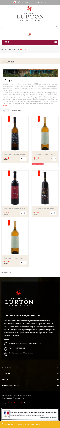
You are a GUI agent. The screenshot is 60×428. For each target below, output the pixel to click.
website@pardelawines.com (23, 353)
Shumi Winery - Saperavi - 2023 (14, 209)
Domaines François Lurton (15, 403)
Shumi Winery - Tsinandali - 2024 (15, 258)
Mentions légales (6, 395)
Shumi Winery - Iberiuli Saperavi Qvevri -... (45, 209)
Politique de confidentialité (22, 395)
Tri (3, 110)
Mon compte (5, 374)
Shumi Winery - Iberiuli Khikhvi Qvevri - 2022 (15, 154)
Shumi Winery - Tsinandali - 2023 (45, 154)
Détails (5, 106)
